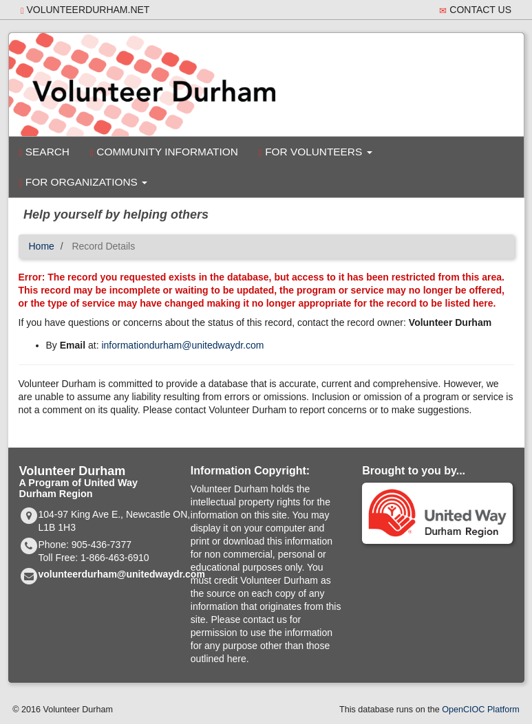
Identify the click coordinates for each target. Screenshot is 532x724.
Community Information (164, 152)
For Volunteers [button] (315, 152)
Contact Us (475, 10)
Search (44, 152)
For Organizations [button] (83, 182)
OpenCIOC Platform (481, 709)
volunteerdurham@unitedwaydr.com (122, 574)
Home (41, 246)
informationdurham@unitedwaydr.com (182, 345)
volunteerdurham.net (85, 10)
